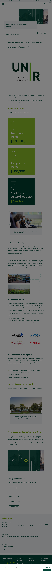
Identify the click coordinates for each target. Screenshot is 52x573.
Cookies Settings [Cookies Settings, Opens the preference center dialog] (47, 568)
